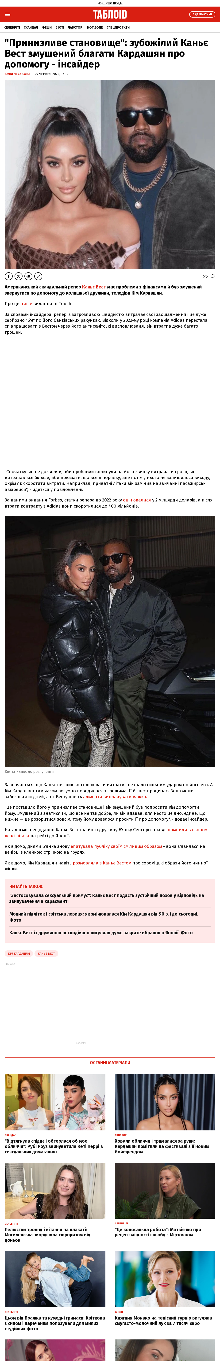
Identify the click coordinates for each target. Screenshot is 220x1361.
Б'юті (59, 28)
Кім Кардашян (19, 953)
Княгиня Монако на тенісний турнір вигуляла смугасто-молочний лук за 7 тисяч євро (163, 1320)
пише (26, 303)
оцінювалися (137, 500)
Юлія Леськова (18, 74)
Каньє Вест (94, 287)
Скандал (31, 28)
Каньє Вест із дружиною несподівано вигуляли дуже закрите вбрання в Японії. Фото (101, 932)
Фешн (47, 28)
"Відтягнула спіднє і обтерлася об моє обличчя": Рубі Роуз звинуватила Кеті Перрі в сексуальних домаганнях (54, 1146)
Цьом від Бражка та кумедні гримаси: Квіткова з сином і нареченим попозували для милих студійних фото (55, 1323)
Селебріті (12, 28)
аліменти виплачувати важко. (115, 796)
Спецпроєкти (118, 28)
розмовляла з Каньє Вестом (102, 863)
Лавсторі (75, 28)
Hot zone (95, 28)
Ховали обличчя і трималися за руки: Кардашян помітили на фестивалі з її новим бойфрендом (162, 1146)
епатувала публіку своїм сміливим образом (116, 846)
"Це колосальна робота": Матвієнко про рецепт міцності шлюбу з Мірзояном (158, 1232)
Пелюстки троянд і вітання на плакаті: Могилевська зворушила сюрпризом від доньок (47, 1235)
